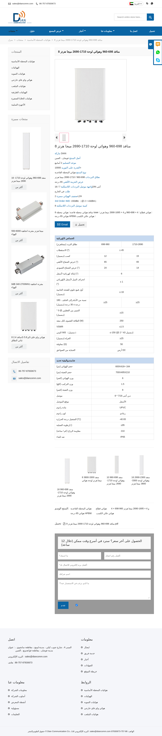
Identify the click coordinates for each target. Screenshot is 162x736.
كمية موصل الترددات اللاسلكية (71, 205)
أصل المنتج (74, 158)
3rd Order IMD (63, 201)
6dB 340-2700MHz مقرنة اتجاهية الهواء (27, 286)
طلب (67, 191)
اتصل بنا (133, 31)
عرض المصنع (56, 31)
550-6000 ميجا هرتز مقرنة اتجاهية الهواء (27, 232)
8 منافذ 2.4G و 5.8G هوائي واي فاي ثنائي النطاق (28, 339)
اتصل (11, 639)
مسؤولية (15, 708)
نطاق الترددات (92, 177)
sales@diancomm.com (22, 3)
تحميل (152, 31)
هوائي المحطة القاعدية (81, 508)
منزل (10, 40)
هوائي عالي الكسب (105, 513)
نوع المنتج (81, 172)
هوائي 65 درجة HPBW (81, 513)
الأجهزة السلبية (18, 104)
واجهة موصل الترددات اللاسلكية (76, 186)
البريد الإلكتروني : (16, 656)
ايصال (87, 647)
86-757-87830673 (47, 3)
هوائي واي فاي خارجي (21, 80)
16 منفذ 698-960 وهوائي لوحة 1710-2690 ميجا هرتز (28, 179)
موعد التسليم (69, 162)
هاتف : (11, 662)
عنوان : (11, 647)
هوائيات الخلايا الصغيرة (21, 98)
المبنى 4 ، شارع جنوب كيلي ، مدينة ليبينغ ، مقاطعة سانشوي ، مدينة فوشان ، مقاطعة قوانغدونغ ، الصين (43, 649)
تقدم (63, 605)
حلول (32, 31)
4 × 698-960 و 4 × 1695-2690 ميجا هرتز (130, 508)
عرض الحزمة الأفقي (73, 182)
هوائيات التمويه (18, 73)
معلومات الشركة (19, 690)
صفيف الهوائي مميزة (67, 196)
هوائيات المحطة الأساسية (38, 40)
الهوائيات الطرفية (19, 92)
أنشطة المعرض (18, 702)
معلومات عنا (108, 31)
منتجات (13, 31)
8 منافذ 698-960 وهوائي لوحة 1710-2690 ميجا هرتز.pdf (90, 523)
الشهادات (88, 665)
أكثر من (19, 187)
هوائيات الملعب (18, 86)
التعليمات (15, 714)
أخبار (82, 31)
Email (62, 224)
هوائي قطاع (101, 508)
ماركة (58, 153)
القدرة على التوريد (70, 167)
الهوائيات (15, 67)
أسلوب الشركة (18, 696)
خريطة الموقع (90, 671)
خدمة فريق (89, 653)
